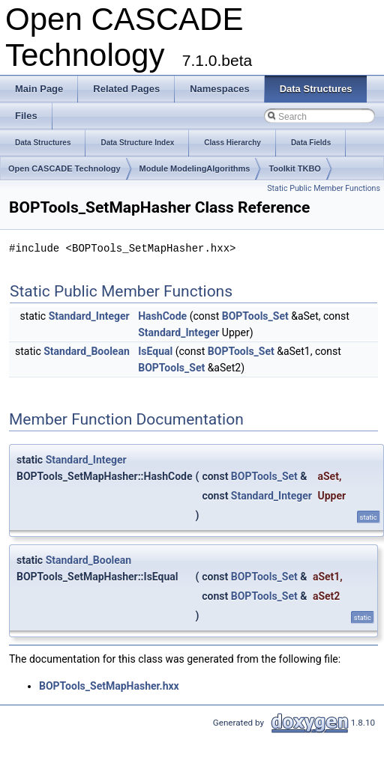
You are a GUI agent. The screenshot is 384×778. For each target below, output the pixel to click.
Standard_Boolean (87, 351)
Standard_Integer (89, 316)
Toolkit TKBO (294, 168)
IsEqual (155, 351)
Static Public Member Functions (323, 188)
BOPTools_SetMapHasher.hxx (109, 686)
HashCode (162, 316)
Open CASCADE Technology (64, 168)
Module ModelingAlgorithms (195, 168)
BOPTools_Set (255, 316)
